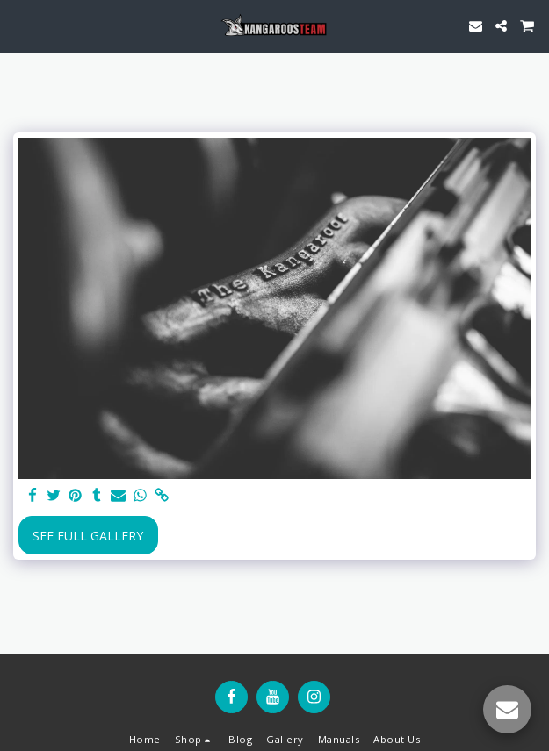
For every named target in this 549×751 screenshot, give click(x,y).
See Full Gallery (88, 535)
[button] (19, 25)
